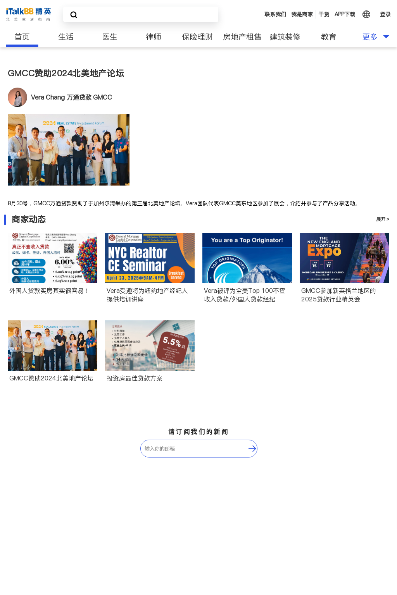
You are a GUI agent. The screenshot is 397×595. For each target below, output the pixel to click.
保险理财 (197, 36)
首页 (22, 36)
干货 (323, 14)
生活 (66, 36)
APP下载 (345, 14)
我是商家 (302, 14)
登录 (385, 14)
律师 (153, 36)
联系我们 (275, 14)
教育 (329, 36)
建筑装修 (284, 36)
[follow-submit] (252, 448)
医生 (109, 36)
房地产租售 (242, 36)
